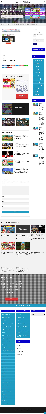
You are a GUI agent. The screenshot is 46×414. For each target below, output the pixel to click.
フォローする (20, 109)
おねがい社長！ (5, 367)
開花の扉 (35, 34)
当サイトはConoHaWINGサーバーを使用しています (23, 327)
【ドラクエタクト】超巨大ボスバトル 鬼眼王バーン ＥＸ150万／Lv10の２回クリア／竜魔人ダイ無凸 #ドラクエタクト (38, 237)
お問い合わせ (19, 320)
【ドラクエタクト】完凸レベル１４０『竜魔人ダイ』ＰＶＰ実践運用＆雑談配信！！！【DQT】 (7, 270)
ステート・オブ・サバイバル (7, 338)
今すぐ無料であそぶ (22, 96)
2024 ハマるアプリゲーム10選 (7, 314)
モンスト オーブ (5, 403)
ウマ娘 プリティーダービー (7, 347)
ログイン (18, 345)
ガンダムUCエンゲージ (6, 326)
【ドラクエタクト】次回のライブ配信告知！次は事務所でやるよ (21, 154)
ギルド (38, 34)
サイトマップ (19, 314)
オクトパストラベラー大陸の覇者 (7, 351)
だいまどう (37, 72)
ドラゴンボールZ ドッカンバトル (8, 323)
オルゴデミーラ (38, 60)
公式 (36, 91)
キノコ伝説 (4, 320)
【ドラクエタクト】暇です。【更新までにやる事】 (21, 162)
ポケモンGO (4, 397)
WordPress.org (19, 354)
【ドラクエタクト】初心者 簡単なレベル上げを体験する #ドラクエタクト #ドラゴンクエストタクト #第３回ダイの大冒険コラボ (23, 254)
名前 (3, 196)
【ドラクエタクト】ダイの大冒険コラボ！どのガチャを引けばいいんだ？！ (41, 149)
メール (3, 201)
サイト (3, 206)
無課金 (37, 94)
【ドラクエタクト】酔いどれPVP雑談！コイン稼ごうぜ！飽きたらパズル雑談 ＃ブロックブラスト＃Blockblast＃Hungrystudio (41, 135)
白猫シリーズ (4, 376)
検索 (34, 43)
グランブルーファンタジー (7, 391)
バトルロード (38, 79)
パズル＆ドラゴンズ (6, 385)
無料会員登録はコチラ (12, 298)
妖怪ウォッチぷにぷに (6, 335)
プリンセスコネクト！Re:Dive (7, 382)
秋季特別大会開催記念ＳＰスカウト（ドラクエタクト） (37, 253)
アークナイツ (4, 344)
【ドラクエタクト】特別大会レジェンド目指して (7, 253)
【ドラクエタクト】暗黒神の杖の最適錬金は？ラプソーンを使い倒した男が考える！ (24, 24)
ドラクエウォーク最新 (6, 329)
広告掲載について (20, 317)
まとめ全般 (16, 16)
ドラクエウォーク (5, 388)
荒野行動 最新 (4, 332)
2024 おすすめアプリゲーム (7, 317)
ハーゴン (37, 75)
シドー (37, 69)
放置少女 (4, 364)
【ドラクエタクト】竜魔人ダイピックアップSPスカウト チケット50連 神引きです (41, 161)
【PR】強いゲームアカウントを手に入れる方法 (23, 336)
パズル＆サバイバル (6, 341)
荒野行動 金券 (4, 400)
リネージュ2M (5, 370)
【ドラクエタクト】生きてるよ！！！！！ (41, 107)
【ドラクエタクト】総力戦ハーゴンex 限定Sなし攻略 (21, 137)
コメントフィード (20, 351)
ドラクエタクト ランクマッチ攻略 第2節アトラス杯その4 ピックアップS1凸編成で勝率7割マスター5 (21, 171)
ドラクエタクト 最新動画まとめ (23, 2)
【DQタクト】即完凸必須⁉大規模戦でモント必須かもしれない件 (21, 145)
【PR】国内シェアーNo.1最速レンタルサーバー (23, 331)
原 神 (3, 373)
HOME (3, 24)
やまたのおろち (38, 85)
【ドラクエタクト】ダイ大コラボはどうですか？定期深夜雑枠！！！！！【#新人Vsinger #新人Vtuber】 (23, 270)
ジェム (41, 34)
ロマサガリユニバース (6, 379)
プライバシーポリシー (21, 323)
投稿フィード (19, 348)
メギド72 (4, 394)
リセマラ (37, 88)
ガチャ (37, 63)
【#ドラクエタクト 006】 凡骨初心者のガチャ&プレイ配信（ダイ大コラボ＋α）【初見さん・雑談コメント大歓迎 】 (41, 119)
